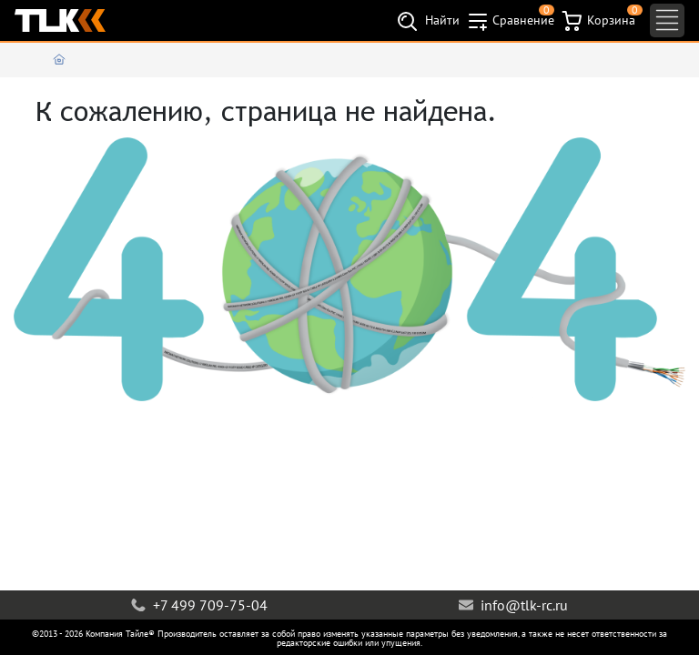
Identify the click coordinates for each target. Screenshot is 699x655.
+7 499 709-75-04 (199, 605)
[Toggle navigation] (667, 20)
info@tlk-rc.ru (513, 605)
